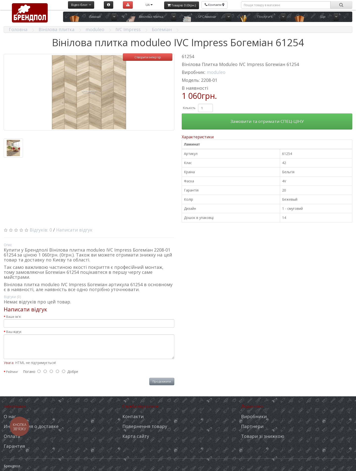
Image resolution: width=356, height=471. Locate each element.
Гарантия (14, 446)
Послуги (263, 16)
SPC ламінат (207, 16)
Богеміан (162, 29)
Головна (18, 29)
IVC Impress (128, 29)
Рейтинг (12, 372)
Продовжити (162, 381)
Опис (8, 244)
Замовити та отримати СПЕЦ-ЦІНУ (267, 121)
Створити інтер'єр (147, 57)
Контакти (133, 416)
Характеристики (198, 137)
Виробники (254, 416)
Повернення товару (144, 426)
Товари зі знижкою (262, 436)
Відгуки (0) (12, 296)
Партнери (252, 426)
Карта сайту (135, 436)
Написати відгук (74, 230)
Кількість (189, 108)
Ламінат (95, 16)
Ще (323, 16)
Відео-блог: (81, 5)
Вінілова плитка (151, 16)
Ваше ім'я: (13, 317)
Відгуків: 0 (41, 230)
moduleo (95, 29)
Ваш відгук (14, 332)
